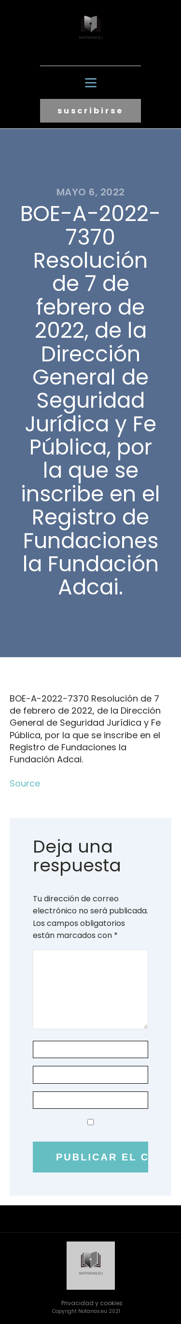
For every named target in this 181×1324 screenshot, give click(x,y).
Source (25, 783)
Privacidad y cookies (92, 1303)
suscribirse (90, 110)
